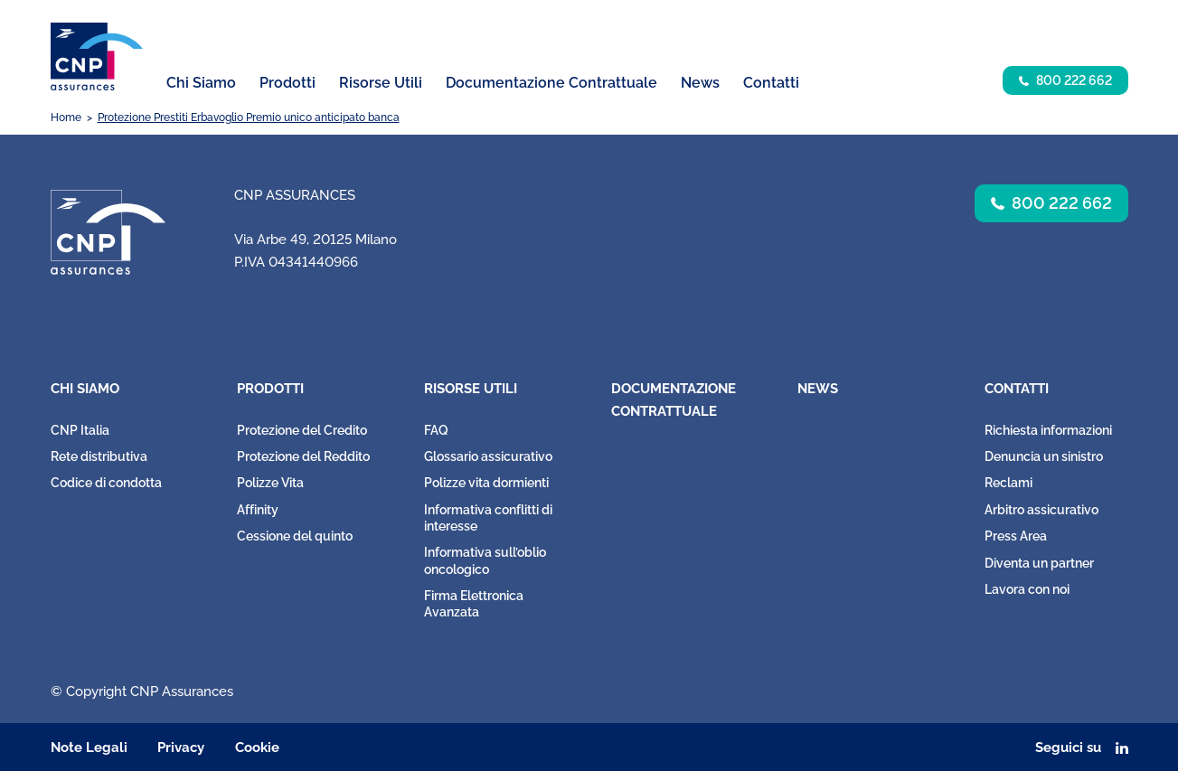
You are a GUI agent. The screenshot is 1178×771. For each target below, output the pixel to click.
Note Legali (89, 747)
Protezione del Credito (302, 430)
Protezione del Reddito (303, 456)
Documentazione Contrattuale (551, 82)
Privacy (180, 747)
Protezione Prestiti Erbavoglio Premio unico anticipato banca (249, 117)
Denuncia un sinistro (1044, 456)
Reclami (1008, 482)
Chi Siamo (85, 389)
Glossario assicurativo (488, 456)
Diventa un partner (1039, 563)
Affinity (257, 510)
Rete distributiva (99, 456)
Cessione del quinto (295, 536)
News (700, 82)
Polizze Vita (270, 482)
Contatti (1017, 389)
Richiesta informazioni (1048, 430)
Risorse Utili (470, 389)
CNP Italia (80, 430)
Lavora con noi (1027, 589)
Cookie (257, 747)
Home (66, 117)
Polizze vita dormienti (486, 482)
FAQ (436, 430)
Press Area (1016, 536)
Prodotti (270, 389)
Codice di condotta (106, 482)
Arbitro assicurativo (1041, 510)
